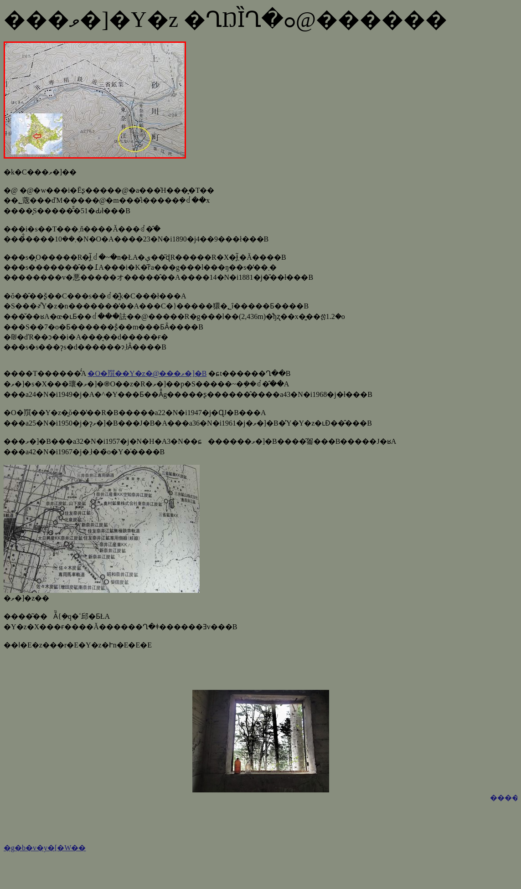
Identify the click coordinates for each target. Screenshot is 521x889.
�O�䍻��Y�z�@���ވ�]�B (147, 373)
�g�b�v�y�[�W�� (45, 848)
